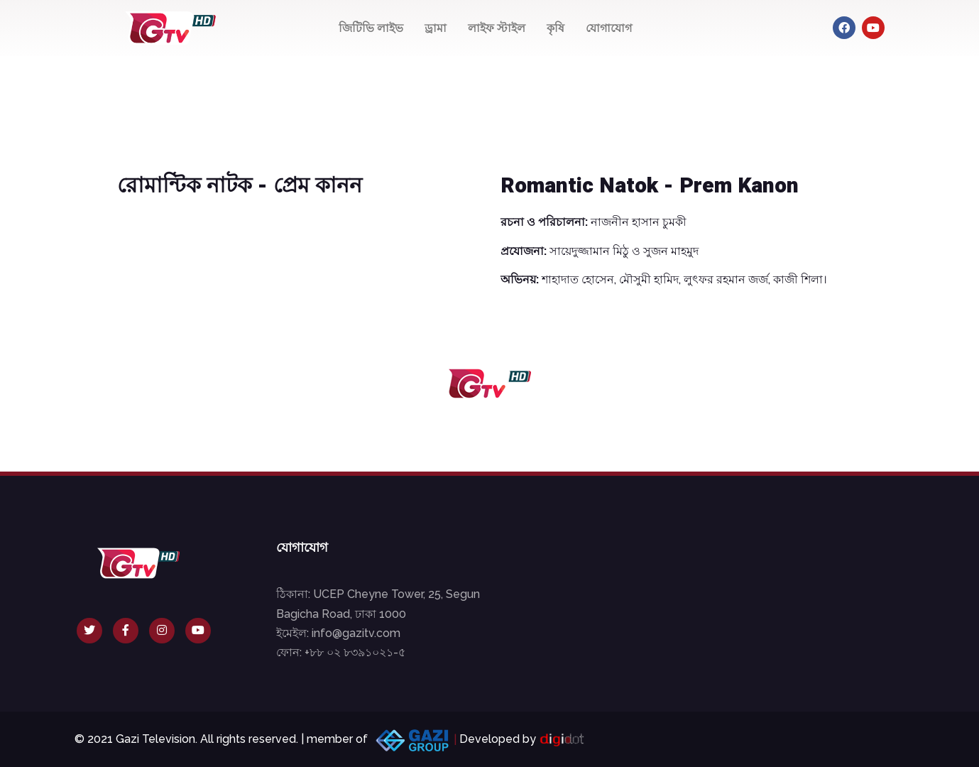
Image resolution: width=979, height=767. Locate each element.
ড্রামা (436, 28)
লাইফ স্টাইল (496, 28)
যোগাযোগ (609, 28)
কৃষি (555, 28)
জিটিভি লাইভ (371, 28)
